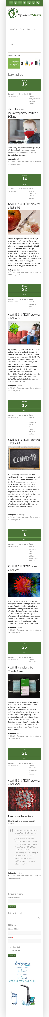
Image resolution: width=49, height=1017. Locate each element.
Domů (10, 55)
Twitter (16, 3)
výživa (31, 429)
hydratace (32, 431)
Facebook (11, 3)
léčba (30, 772)
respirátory (32, 101)
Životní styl (20, 515)
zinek (30, 551)
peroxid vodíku (33, 558)
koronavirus (32, 96)
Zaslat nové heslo (15, 950)
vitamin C (32, 561)
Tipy (28, 29)
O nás (11, 44)
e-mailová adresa (14, 897)
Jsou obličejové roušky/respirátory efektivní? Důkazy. (23, 112)
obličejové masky (34, 99)
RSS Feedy (38, 3)
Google (20, 3)
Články (22, 29)
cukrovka (31, 196)
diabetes (31, 198)
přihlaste (38, 162)
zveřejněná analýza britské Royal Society (23, 727)
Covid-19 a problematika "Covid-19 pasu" (20, 669)
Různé (19, 159)
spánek (31, 424)
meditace (32, 434)
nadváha (31, 309)
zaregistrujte (16, 164)
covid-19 (31, 103)
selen (30, 554)
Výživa (19, 873)
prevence (32, 775)
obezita (31, 306)
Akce (34, 29)
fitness (31, 427)
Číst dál (12, 162)
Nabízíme (13, 29)
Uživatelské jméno (14, 929)
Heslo (10, 938)
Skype (24, 3)
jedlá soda (32, 556)
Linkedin (29, 3)
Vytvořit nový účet (15, 947)
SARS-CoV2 (33, 422)
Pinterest (33, 3)
